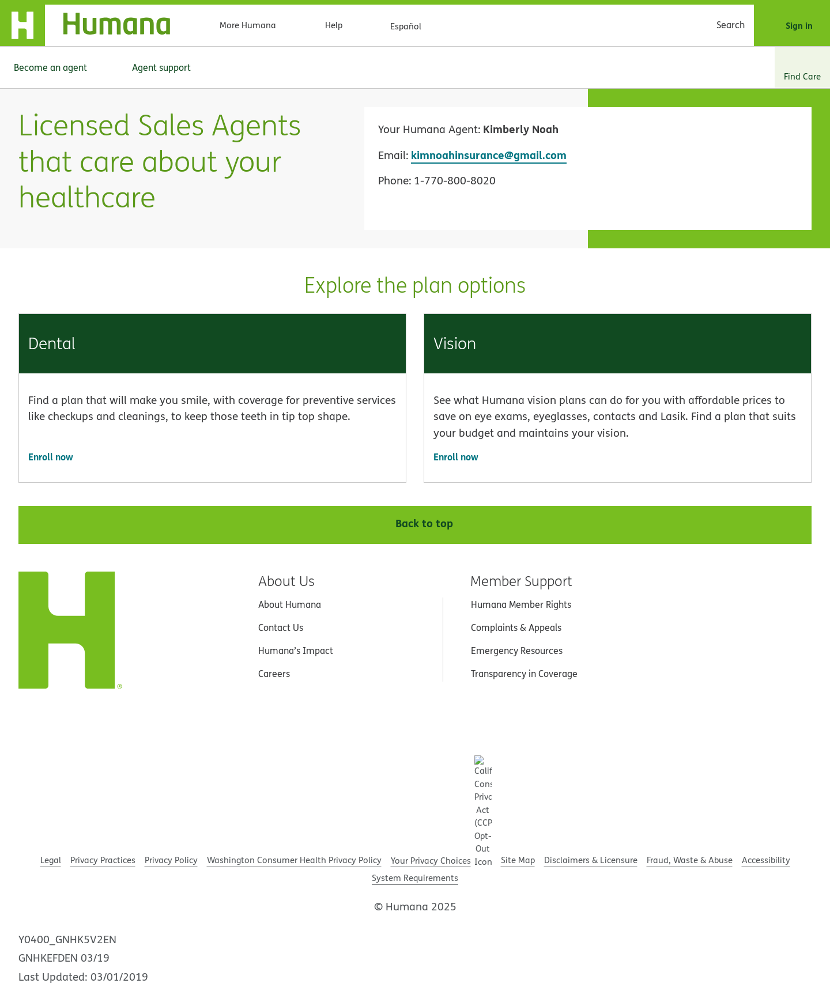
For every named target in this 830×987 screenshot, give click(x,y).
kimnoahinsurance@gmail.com (489, 154)
